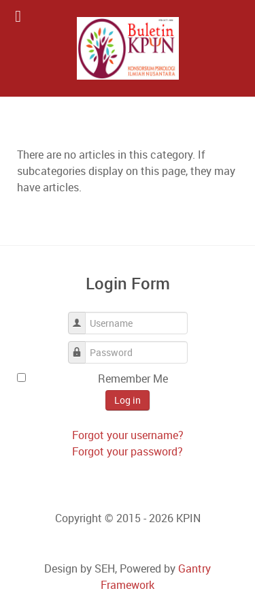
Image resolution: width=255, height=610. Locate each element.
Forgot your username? (128, 435)
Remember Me (133, 378)
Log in (127, 400)
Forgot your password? (127, 451)
